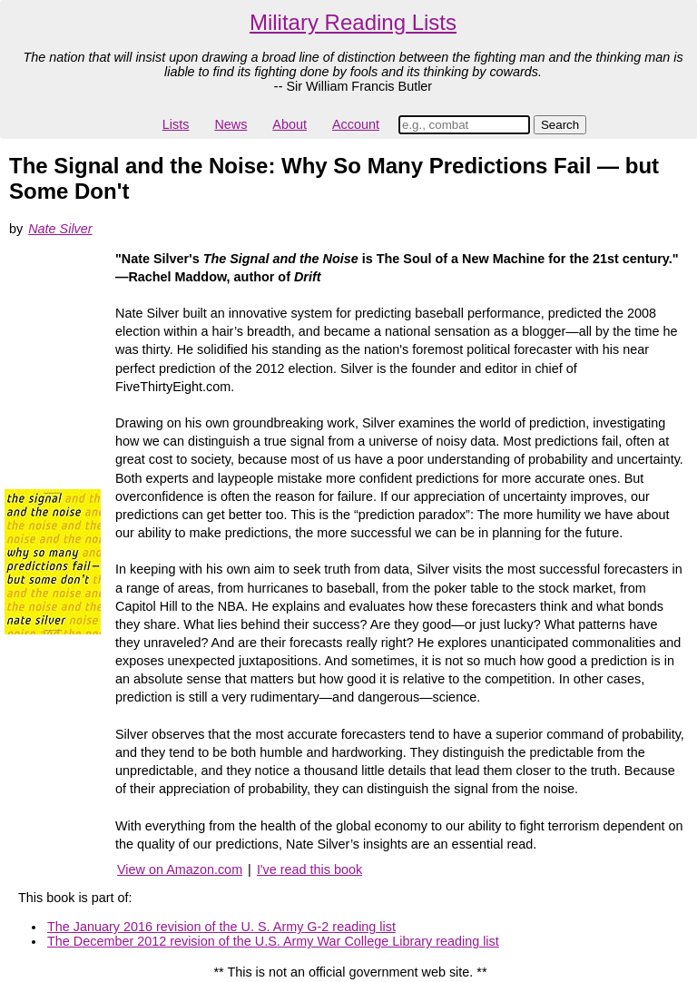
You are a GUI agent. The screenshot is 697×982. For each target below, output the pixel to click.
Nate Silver (60, 228)
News (230, 124)
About (289, 124)
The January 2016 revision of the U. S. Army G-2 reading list (221, 926)
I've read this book (309, 869)
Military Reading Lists (353, 22)
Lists (176, 124)
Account (355, 124)
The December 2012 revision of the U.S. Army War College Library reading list (273, 941)
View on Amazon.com (179, 869)
